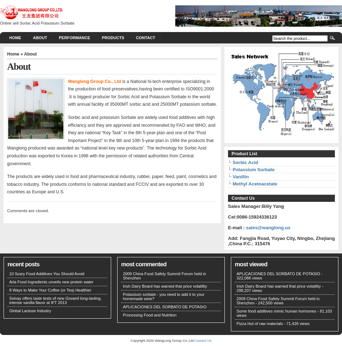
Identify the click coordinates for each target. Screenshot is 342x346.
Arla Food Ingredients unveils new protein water (51, 282)
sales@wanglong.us (268, 227)
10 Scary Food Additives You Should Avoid (46, 274)
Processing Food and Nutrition (150, 315)
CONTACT (145, 38)
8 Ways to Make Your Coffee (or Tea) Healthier (50, 290)
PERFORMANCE (74, 38)
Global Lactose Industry (30, 311)
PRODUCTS (113, 38)
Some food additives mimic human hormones (276, 311)
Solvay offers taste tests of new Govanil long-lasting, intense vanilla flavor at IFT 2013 (55, 300)
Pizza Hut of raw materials (260, 323)
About (40, 38)
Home (15, 38)
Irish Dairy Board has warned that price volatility (165, 286)
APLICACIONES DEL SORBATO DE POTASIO (165, 307)
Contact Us (203, 340)
